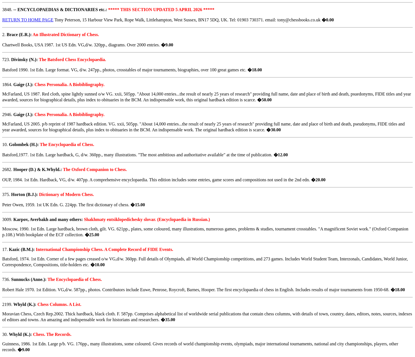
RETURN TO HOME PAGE (27, 19)
